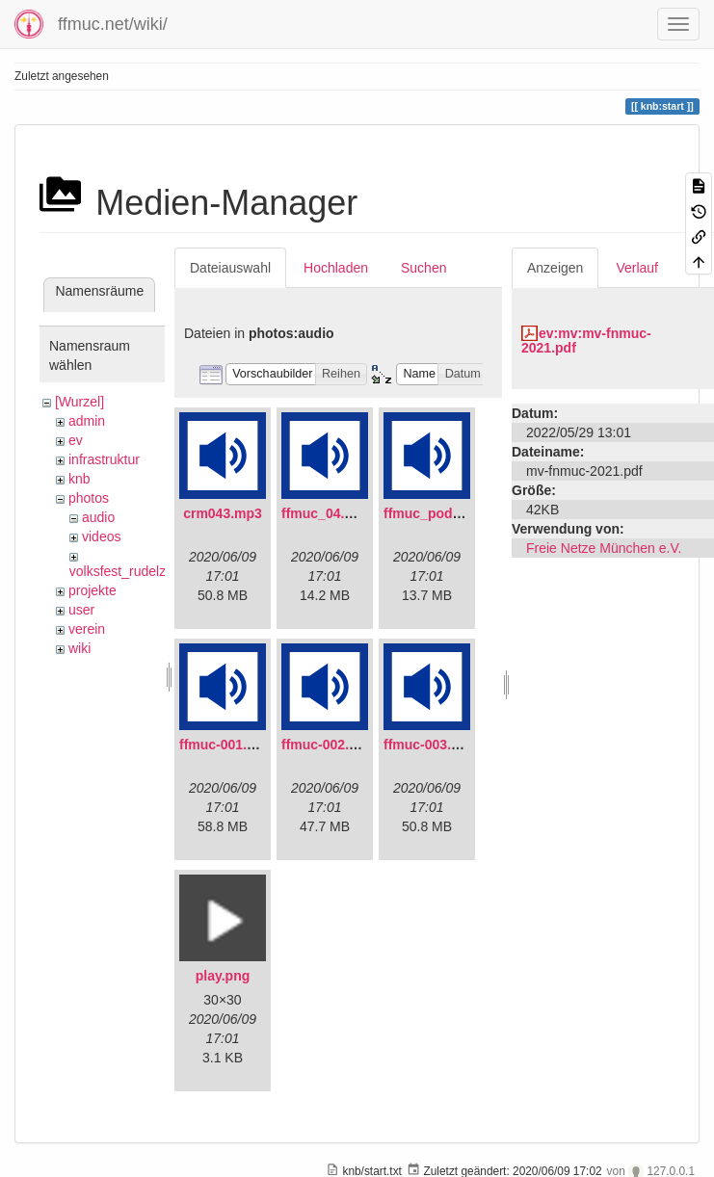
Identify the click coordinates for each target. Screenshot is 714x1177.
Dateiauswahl (230, 267)
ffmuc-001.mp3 (227, 744)
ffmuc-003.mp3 (431, 744)
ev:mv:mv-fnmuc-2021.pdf (586, 340)
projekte (92, 590)
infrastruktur (104, 459)
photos (88, 498)
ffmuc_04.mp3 (326, 513)
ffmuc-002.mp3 (329, 744)
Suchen (423, 267)
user (81, 609)
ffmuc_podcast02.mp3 (454, 513)
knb (79, 478)
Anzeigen (555, 267)
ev (75, 440)
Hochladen (336, 267)
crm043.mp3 (222, 513)
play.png (223, 975)
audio (98, 517)
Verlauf (637, 267)
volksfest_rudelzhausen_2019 (158, 571)
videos (101, 536)
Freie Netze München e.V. (603, 548)
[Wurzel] (79, 401)
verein (86, 629)
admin (86, 421)
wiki (79, 648)
